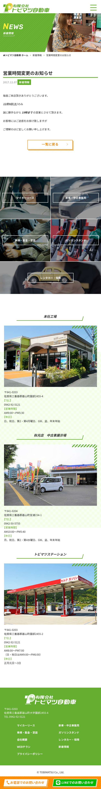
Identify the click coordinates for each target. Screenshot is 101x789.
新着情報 (63, 747)
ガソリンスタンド (68, 732)
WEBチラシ (23, 747)
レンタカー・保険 (68, 739)
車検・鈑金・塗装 (27, 732)
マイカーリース (26, 725)
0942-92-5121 (17, 717)
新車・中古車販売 (68, 725)
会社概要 (22, 739)
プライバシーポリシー (30, 754)
